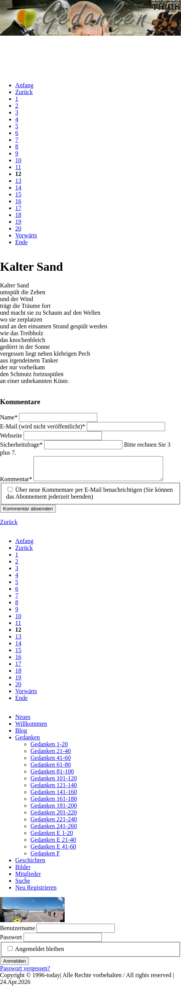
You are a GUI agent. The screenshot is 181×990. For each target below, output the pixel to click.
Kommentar (16, 483)
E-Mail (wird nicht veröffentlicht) (43, 426)
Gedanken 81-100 (52, 776)
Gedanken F (45, 858)
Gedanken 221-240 (53, 824)
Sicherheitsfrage (22, 444)
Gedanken (27, 742)
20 (18, 228)
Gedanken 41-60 (50, 762)
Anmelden (14, 965)
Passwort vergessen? (25, 973)
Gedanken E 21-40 (53, 844)
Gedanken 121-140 (53, 789)
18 (18, 215)
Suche (22, 885)
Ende (21, 242)
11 (18, 167)
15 (18, 194)
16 (18, 201)
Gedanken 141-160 (53, 796)
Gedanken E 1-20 (51, 837)
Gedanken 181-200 (53, 810)
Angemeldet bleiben (39, 953)
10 (18, 160)
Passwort (11, 941)
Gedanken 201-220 (53, 817)
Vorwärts (26, 235)
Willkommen (31, 728)
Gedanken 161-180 (53, 803)
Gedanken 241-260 (53, 830)
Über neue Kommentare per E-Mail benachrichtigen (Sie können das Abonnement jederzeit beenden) (89, 497)
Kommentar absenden (28, 513)
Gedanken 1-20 (49, 748)
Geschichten (30, 864)
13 (18, 180)
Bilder (22, 871)
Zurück (24, 92)
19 (18, 221)
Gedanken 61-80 (50, 769)
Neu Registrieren (36, 892)
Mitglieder (28, 878)
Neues (22, 721)
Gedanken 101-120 (53, 783)
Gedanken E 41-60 (53, 851)
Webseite (12, 435)
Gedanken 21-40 (50, 755)
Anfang (24, 85)
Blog (21, 735)
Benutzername (17, 932)
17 (18, 208)
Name (9, 417)
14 (18, 187)
